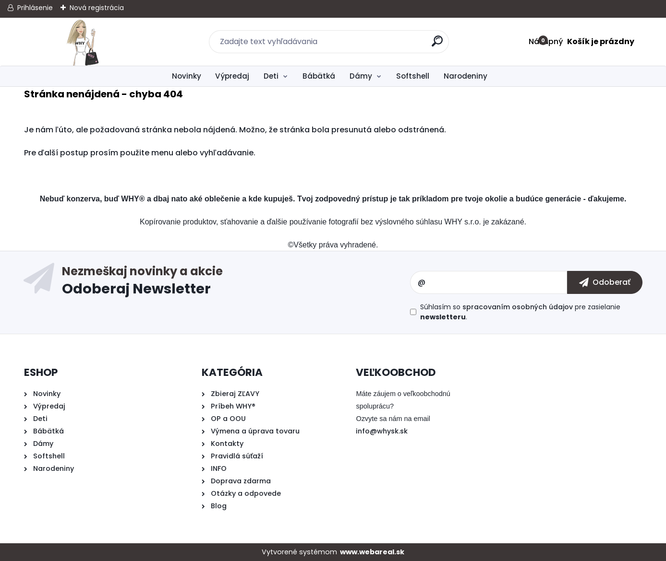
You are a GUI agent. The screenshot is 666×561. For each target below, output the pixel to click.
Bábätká (319, 76)
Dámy (361, 76)
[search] (437, 44)
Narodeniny (465, 76)
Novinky (186, 76)
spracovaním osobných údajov (517, 307)
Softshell (412, 76)
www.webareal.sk (372, 552)
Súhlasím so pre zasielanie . (520, 312)
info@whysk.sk (382, 431)
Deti (271, 76)
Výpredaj (232, 76)
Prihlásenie (35, 7)
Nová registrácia (97, 7)
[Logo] (83, 42)
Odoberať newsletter (236, 282)
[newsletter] (605, 282)
